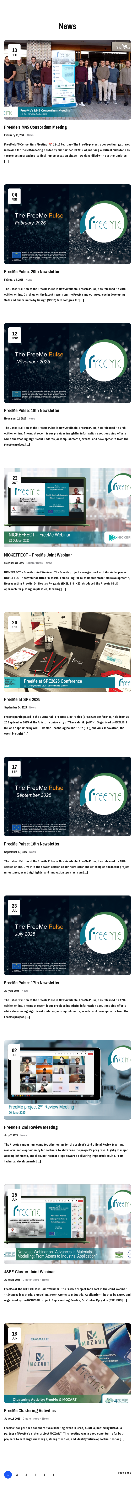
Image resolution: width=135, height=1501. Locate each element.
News (30, 135)
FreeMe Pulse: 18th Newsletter (32, 844)
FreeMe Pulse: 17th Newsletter (32, 983)
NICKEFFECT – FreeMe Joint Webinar (38, 555)
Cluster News (34, 563)
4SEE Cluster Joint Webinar (29, 1272)
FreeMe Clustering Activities (30, 1410)
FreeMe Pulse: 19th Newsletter (32, 410)
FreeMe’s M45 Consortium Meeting (35, 127)
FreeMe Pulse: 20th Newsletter (32, 271)
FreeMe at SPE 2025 (22, 699)
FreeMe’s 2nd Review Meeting (31, 1127)
